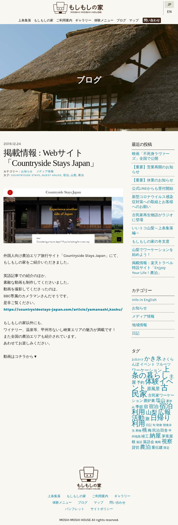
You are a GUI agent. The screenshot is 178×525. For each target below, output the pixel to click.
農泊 (81, 175)
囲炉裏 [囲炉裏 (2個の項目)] (149, 400)
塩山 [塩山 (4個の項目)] (160, 400)
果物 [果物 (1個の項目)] (138, 430)
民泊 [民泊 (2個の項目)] (156, 430)
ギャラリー (83, 20)
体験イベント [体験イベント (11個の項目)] (152, 385)
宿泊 (66, 175)
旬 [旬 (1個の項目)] (154, 425)
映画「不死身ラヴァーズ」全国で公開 (150, 156)
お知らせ (27, 171)
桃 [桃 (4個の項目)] (144, 430)
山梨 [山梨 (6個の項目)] (151, 412)
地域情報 (139, 325)
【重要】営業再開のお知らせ (152, 169)
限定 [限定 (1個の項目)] (166, 448)
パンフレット (74, 509)
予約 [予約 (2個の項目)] (140, 382)
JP (169, 4)
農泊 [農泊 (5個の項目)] (145, 447)
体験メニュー (103, 20)
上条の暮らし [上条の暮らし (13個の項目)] (151, 372)
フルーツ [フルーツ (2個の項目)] (163, 364)
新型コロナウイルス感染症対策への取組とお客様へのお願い (152, 202)
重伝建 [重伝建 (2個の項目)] (157, 447)
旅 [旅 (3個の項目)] (147, 418)
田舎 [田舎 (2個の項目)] (164, 430)
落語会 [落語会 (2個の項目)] (148, 442)
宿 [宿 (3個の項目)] (146, 406)
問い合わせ (152, 20)
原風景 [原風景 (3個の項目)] (153, 388)
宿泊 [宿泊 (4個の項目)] (153, 406)
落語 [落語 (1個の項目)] (139, 442)
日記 (135, 333)
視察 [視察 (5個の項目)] (167, 441)
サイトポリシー (101, 509)
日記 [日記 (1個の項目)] (149, 425)
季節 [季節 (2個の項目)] (139, 407)
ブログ (121, 20)
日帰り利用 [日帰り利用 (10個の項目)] (151, 421)
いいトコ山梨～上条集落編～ (152, 230)
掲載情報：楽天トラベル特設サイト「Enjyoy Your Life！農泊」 (152, 268)
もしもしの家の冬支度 (150, 241)
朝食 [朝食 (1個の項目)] (159, 425)
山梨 (74, 175)
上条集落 (24, 20)
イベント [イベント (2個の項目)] (147, 364)
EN (169, 11)
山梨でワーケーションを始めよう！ (152, 252)
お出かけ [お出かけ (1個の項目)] (137, 359)
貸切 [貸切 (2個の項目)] (135, 447)
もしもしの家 (78, 8)
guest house (51, 175)
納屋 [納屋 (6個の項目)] (155, 435)
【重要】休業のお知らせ (152, 180)
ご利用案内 (64, 20)
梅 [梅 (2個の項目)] (150, 430)
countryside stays (25, 175)
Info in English (144, 300)
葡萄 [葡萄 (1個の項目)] (158, 442)
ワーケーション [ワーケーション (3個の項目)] (147, 370)
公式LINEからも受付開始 (152, 188)
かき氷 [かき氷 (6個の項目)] (153, 358)
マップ (134, 20)
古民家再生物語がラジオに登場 (152, 217)
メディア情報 (45, 171)
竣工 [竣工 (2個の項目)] (145, 436)
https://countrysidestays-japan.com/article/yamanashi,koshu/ (63, 309)
